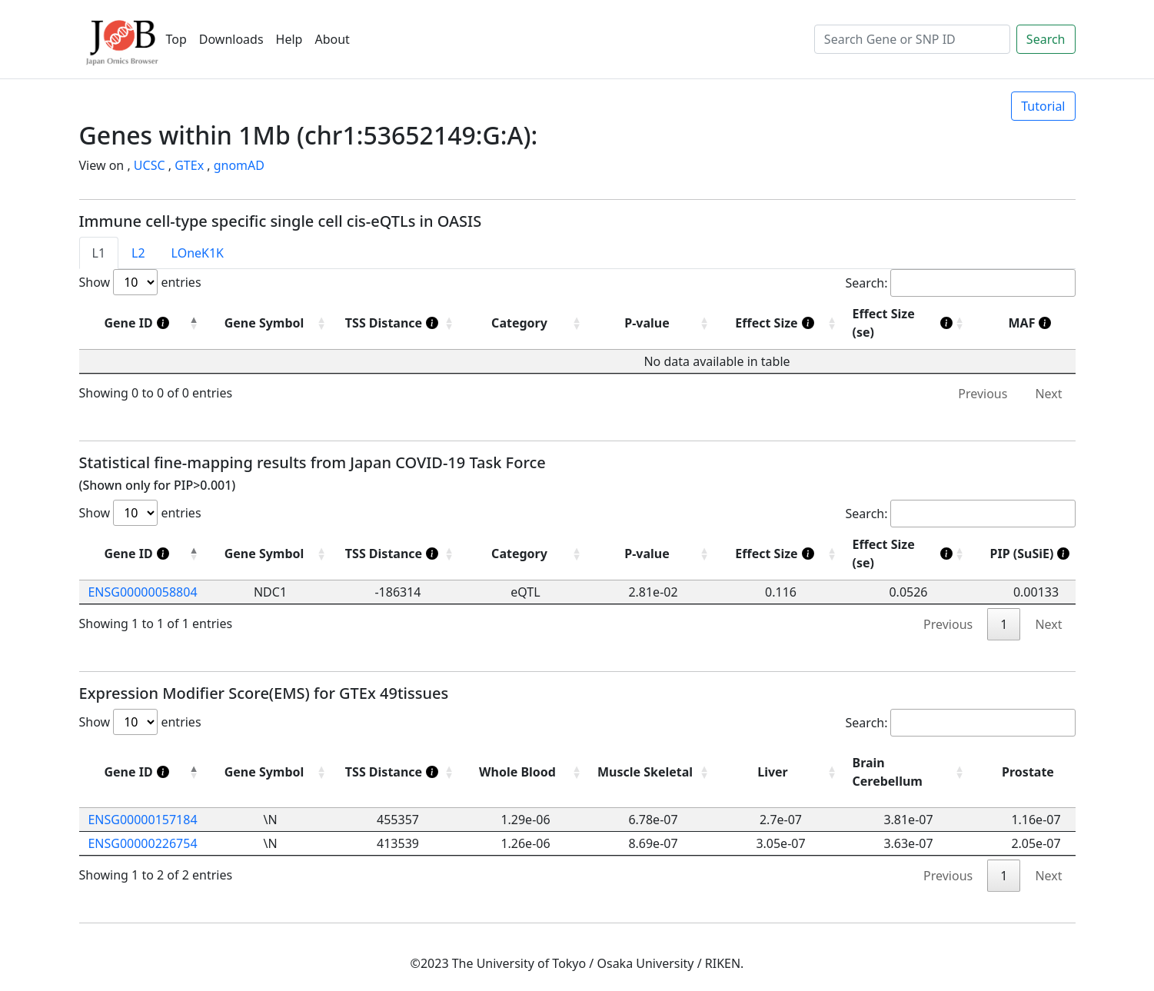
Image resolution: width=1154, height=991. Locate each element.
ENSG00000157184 (142, 819)
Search (1046, 39)
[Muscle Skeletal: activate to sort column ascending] (653, 772)
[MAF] (1036, 323)
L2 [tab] (138, 252)
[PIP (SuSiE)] (1036, 553)
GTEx (189, 165)
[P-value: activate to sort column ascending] (653, 553)
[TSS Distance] (398, 323)
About (331, 39)
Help (289, 39)
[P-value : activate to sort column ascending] (653, 323)
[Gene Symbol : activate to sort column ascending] (270, 323)
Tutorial (1043, 106)
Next (1048, 393)
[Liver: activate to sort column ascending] (781, 772)
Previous (982, 393)
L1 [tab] (99, 252)
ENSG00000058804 (142, 592)
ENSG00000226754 (142, 843)
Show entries (140, 282)
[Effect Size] (781, 323)
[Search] (912, 39)
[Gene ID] (143, 323)
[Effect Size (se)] (909, 323)
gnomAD (239, 165)
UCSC (149, 165)
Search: (961, 283)
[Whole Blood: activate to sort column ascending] (526, 772)
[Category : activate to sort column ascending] (526, 323)
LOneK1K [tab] (197, 252)
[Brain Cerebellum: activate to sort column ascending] (909, 772)
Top (176, 39)
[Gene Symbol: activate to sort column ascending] (270, 553)
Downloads (231, 39)
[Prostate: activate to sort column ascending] (1036, 772)
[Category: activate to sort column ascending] (526, 553)
